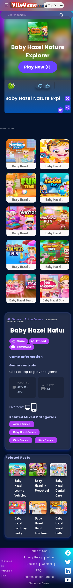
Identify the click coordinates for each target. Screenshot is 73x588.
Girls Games (20, 440)
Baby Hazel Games (24, 432)
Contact (47, 563)
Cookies (31, 563)
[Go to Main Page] (27, 5)
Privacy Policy (33, 557)
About (51, 557)
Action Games (34, 319)
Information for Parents (39, 576)
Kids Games (46, 440)
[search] (36, 15)
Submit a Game (39, 583)
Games (16, 319)
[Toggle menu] (6, 5)
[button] (61, 15)
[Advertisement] (38, 120)
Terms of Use (38, 550)
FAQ (39, 570)
